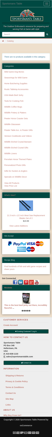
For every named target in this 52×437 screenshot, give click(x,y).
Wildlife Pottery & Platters (15, 113)
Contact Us (11, 393)
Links (8, 405)
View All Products (11, 183)
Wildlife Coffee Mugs (13, 107)
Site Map (10, 399)
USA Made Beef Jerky (13, 95)
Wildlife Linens (10, 153)
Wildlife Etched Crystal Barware (17, 142)
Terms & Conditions (15, 387)
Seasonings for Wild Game (15, 78)
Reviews (8, 288)
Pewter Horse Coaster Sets (16, 118)
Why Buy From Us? (12, 415)
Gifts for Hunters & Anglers (15, 171)
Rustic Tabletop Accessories (16, 89)
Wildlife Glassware (12, 124)
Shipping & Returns (15, 375)
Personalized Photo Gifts (15, 165)
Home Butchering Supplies (15, 83)
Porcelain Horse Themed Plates (18, 159)
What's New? (10, 195)
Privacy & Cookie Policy (17, 381)
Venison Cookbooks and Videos (18, 136)
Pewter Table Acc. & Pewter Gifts (18, 130)
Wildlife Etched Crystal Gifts (16, 148)
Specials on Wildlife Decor (15, 177)
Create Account (10, 325)
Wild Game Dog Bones (14, 72)
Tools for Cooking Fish (14, 101)
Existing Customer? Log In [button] (26, 331)
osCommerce (26, 425)
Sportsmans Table (12, 3)
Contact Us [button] (26, 363)
